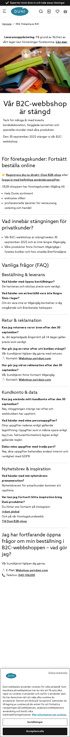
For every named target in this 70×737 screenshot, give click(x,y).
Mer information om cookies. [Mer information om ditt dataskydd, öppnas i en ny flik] (49, 715)
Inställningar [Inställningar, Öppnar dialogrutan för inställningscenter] (35, 722)
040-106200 (26, 575)
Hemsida (6, 24)
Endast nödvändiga (57, 673)
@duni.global (10, 511)
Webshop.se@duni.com (35, 358)
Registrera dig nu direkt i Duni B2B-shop (33, 175)
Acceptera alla (35, 731)
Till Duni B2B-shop (14, 521)
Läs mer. (61, 42)
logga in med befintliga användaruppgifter (31, 180)
